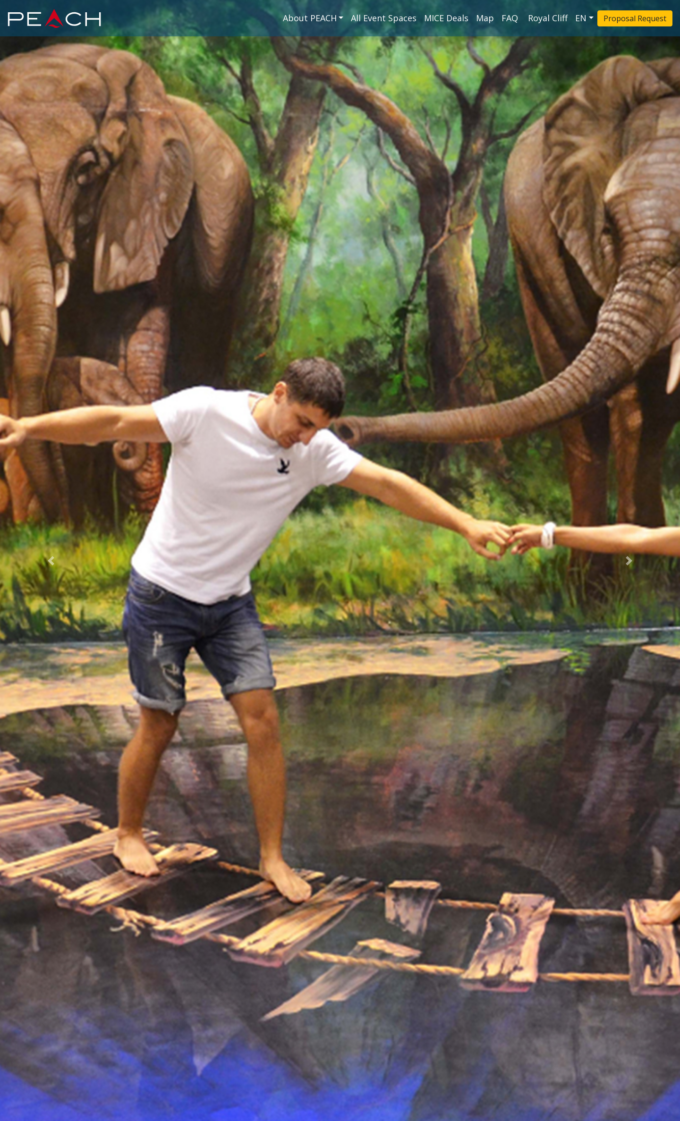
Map (485, 18)
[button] (51, 560)
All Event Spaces (383, 18)
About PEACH (310, 18)
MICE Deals (446, 18)
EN (580, 18)
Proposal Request (635, 18)
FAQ (511, 18)
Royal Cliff (548, 18)
